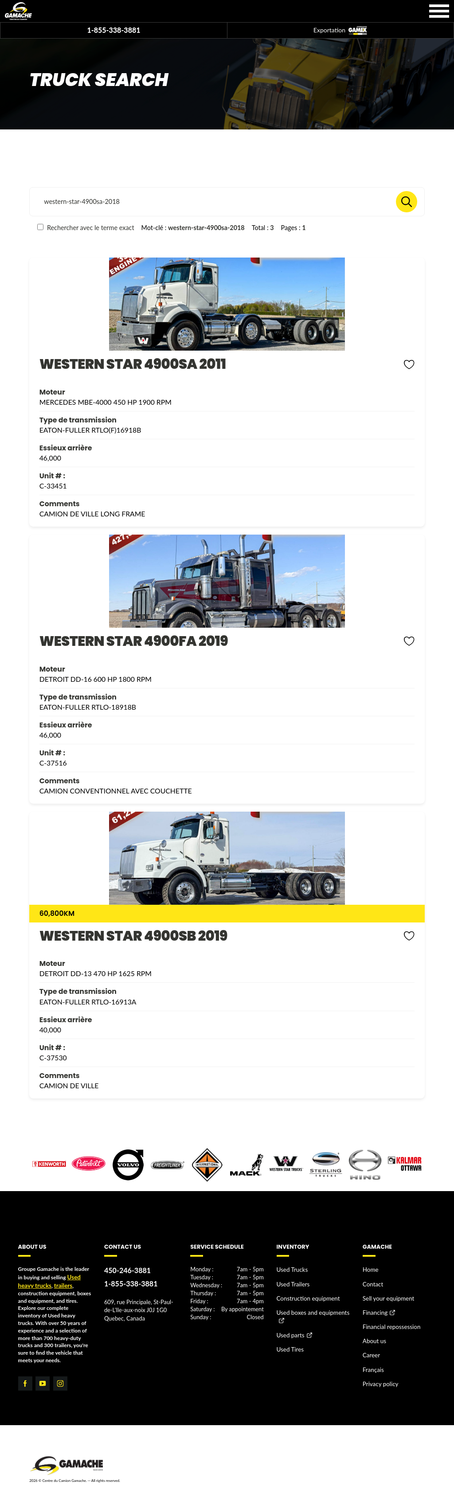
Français (372, 1359)
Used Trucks (291, 1269)
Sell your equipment (386, 1294)
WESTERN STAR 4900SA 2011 (132, 364)
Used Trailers (291, 1281)
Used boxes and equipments (309, 1307)
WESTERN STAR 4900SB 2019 (133, 936)
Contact (372, 1281)
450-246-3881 (125, 1270)
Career (370, 1346)
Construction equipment (305, 1294)
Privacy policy (379, 1371)
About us (373, 1333)
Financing (374, 1308)
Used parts (289, 1328)
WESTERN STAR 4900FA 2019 (133, 641)
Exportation (340, 30)
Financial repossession (389, 1320)
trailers (59, 1284)
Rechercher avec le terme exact (85, 227)
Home (370, 1269)
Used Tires (289, 1341)
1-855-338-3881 (113, 30)
